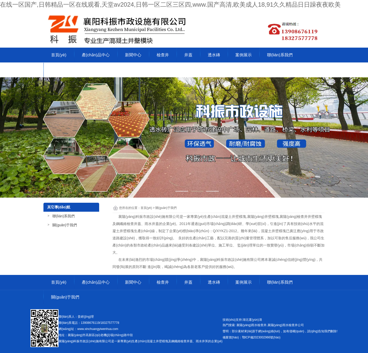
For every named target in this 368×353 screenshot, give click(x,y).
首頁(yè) (58, 55)
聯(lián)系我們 (280, 55)
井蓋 (188, 55)
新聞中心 (133, 55)
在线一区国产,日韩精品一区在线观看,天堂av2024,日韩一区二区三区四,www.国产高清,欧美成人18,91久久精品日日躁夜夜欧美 (170, 4)
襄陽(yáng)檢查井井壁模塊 (301, 217)
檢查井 (163, 55)
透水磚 (214, 55)
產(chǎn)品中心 (96, 55)
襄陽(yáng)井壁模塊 (263, 217)
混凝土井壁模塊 (233, 217)
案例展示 (243, 55)
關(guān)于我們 (65, 70)
